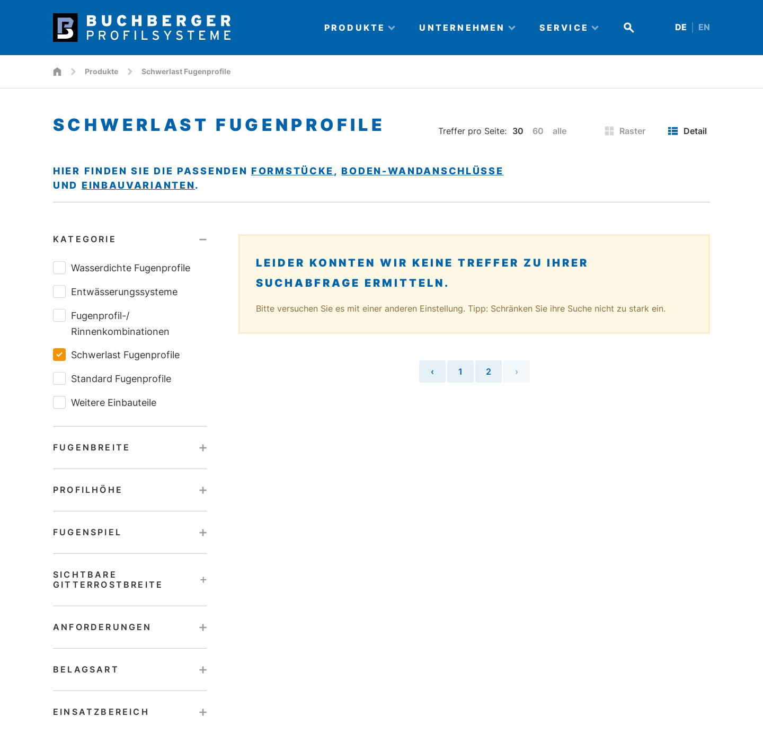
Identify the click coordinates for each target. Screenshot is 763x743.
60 (538, 131)
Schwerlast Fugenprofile (116, 354)
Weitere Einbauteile (104, 402)
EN (704, 27)
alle (559, 131)
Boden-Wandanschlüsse (422, 170)
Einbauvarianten (139, 185)
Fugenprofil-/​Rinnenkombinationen (111, 323)
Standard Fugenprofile (112, 378)
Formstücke (292, 170)
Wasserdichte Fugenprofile (121, 267)
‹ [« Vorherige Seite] (432, 371)
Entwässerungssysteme (115, 291)
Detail (687, 131)
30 (518, 131)
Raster (625, 131)
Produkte (101, 71)
